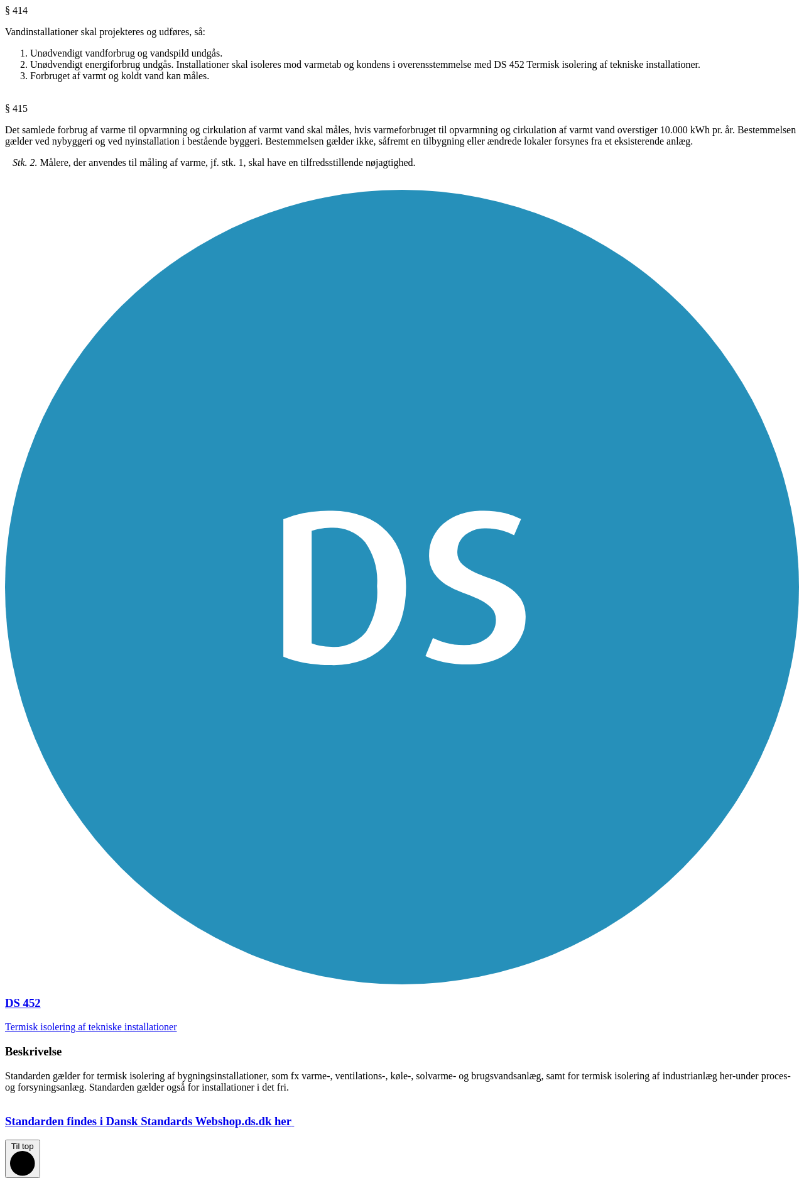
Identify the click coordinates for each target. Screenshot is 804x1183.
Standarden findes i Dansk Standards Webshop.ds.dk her (159, 1121)
